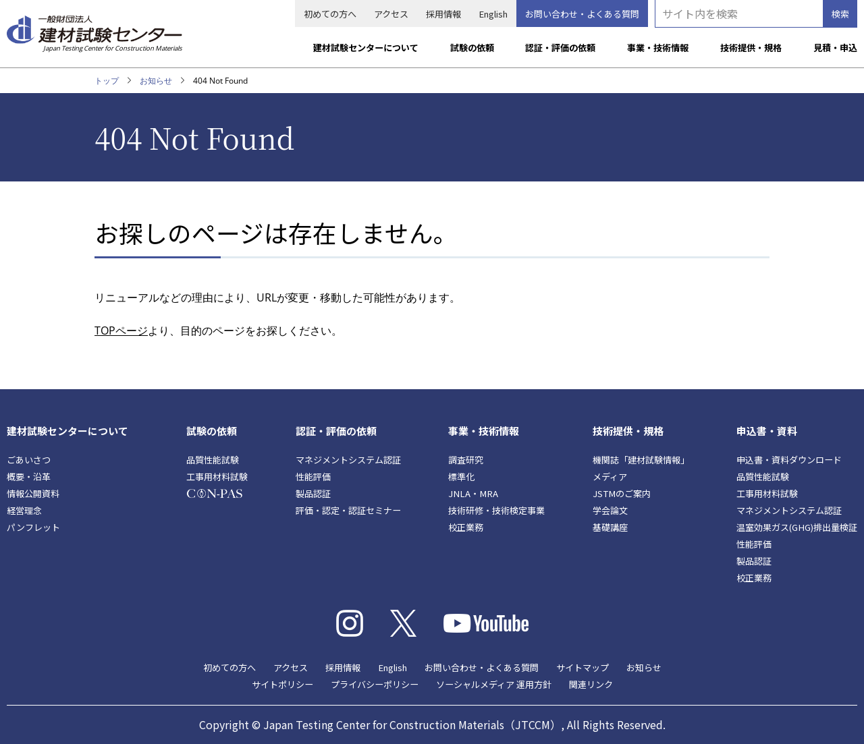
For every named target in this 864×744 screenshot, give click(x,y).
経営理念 (24, 510)
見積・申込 (835, 47)
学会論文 (610, 510)
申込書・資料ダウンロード (789, 459)
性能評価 (313, 476)
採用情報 (443, 13)
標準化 (461, 476)
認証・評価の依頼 (560, 47)
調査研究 (465, 459)
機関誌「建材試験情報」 (641, 459)
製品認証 (313, 493)
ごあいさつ (29, 459)
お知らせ (156, 80)
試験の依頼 (472, 47)
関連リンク (591, 684)
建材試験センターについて (365, 47)
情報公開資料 (33, 493)
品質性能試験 (212, 459)
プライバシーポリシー (374, 684)
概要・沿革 (29, 476)
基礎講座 (610, 527)
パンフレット (33, 527)
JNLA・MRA (473, 493)
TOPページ (121, 330)
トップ (106, 80)
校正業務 (465, 527)
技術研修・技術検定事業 (496, 510)
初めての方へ (330, 13)
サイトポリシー (282, 684)
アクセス (391, 13)
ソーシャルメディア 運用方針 (493, 684)
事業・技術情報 (657, 47)
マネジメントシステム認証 (348, 459)
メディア (610, 476)
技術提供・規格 (751, 47)
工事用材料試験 (217, 476)
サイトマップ (582, 667)
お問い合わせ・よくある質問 (582, 13)
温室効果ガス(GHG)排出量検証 (796, 527)
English (493, 13)
